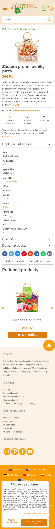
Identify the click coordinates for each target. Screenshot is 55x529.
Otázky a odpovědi (10, 400)
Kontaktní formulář (10, 393)
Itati (4, 232)
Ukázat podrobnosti (11, 521)
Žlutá (5, 207)
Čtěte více (14, 105)
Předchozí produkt (14, 261)
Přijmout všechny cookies (34, 522)
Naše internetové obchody (13, 397)
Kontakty (6, 390)
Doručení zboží (9, 425)
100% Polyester (10, 181)
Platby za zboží (9, 421)
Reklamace (7, 428)
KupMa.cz (7, 136)
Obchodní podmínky (11, 418)
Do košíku (27, 335)
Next (52, 308)
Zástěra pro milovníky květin (27, 319)
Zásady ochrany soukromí (35, 514)
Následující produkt (40, 261)
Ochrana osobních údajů (13, 432)
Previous (2, 308)
